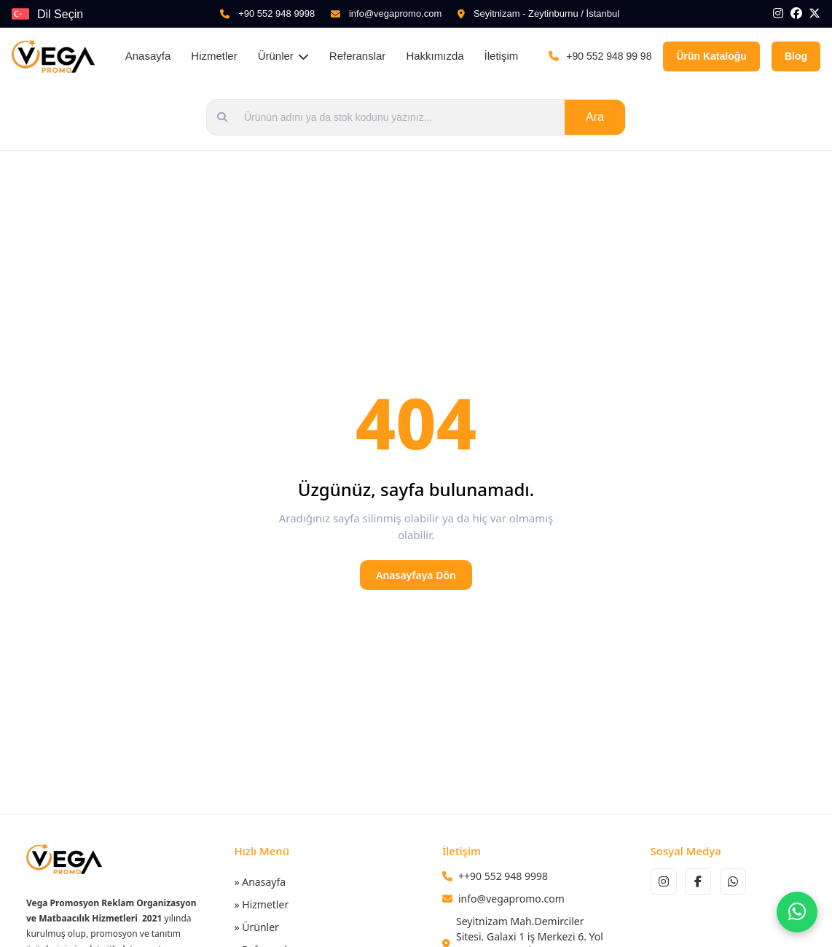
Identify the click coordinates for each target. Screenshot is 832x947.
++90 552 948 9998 (503, 876)
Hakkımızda (434, 56)
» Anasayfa (260, 882)
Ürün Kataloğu (711, 56)
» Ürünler (257, 927)
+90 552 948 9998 (276, 13)
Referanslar (357, 56)
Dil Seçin (60, 14)
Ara (595, 117)
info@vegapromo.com (395, 13)
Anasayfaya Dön (416, 575)
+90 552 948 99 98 (608, 56)
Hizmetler (214, 56)
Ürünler (283, 56)
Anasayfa (148, 56)
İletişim (501, 56)
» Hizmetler (262, 904)
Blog (796, 56)
